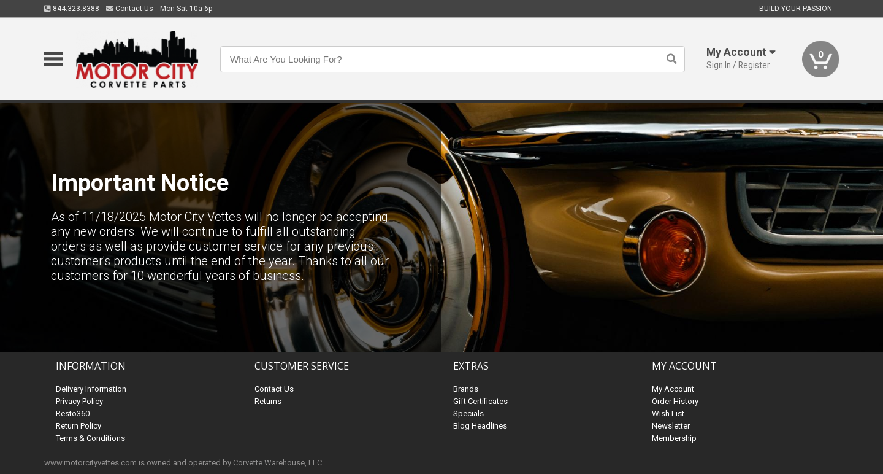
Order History (675, 401)
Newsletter (671, 425)
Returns (267, 401)
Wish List (668, 413)
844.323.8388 (71, 8)
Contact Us (129, 8)
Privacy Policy (79, 401)
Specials (468, 413)
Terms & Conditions (90, 438)
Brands (465, 389)
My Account (673, 389)
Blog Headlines (480, 425)
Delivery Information (91, 389)
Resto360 (73, 413)
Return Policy (78, 425)
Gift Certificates (480, 401)
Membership (674, 438)
